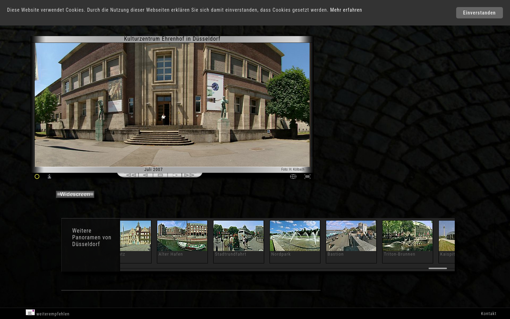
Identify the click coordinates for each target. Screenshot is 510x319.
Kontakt (488, 313)
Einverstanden (479, 13)
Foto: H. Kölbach (292, 169)
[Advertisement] (345, 95)
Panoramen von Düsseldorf (92, 240)
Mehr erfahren (346, 10)
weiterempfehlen (48, 313)
